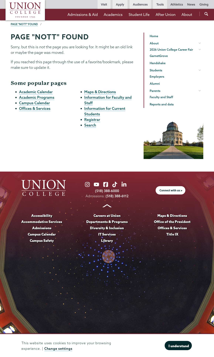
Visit (104, 4)
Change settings (58, 348)
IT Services (107, 234)
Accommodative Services (41, 221)
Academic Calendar (36, 91)
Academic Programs (36, 97)
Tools (160, 4)
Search (90, 126)
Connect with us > (170, 190)
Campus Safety (42, 240)
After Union (166, 14)
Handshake (158, 63)
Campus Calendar (34, 103)
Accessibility (41, 215)
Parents (155, 91)
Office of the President (172, 221)
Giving (203, 4)
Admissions (41, 228)
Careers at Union (107, 215)
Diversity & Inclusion (107, 228)
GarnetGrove (159, 56)
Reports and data (162, 104)
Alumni (155, 83)
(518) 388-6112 (117, 196)
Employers (157, 76)
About (186, 14)
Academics (113, 14)
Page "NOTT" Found (24, 24)
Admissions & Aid (82, 14)
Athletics (176, 4)
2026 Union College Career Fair (171, 49)
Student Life (139, 14)
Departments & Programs (107, 221)
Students (156, 70)
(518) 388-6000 (107, 191)
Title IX (172, 234)
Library (107, 240)
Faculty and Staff (161, 97)
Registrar (92, 120)
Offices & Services (34, 109)
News (191, 4)
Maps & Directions (100, 91)
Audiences (140, 4)
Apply (120, 4)
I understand (179, 346)
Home (154, 36)
